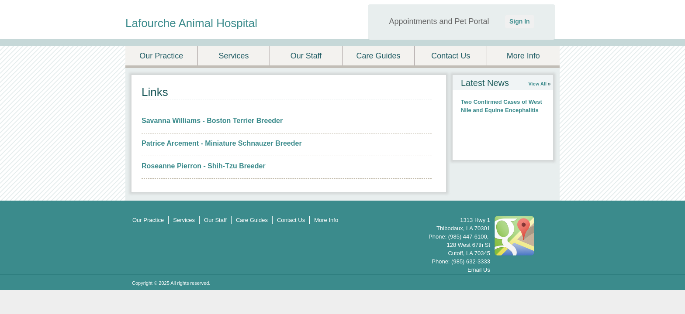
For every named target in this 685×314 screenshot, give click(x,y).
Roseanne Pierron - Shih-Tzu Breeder (204, 166)
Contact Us (450, 55)
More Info (523, 55)
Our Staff (306, 55)
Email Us (478, 269)
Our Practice (161, 55)
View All (537, 83)
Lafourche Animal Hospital (191, 23)
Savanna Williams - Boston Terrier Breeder (212, 120)
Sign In (519, 21)
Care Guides (378, 55)
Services (233, 55)
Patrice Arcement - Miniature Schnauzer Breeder (222, 143)
